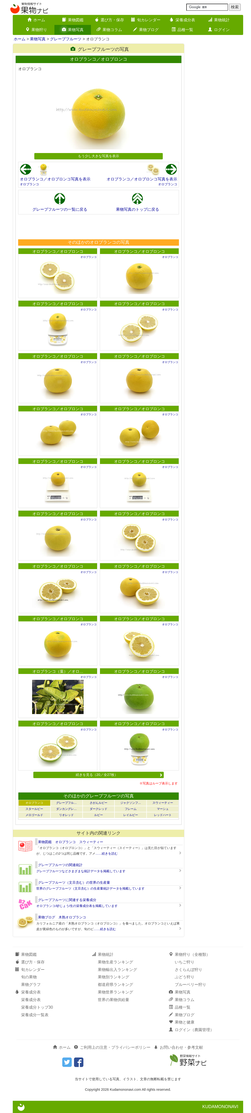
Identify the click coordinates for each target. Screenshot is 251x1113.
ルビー (98, 815)
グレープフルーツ (65, 39)
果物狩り (36, 30)
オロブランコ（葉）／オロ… (57, 671)
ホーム (36, 20)
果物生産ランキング (115, 962)
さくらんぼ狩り (188, 970)
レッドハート (163, 815)
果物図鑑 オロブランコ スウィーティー (70, 842)
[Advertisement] (98, 226)
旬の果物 (29, 977)
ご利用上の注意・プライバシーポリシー (112, 1047)
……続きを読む (106, 853)
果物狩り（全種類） (189, 954)
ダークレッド (98, 809)
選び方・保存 (109, 20)
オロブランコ (29, 184)
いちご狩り (184, 962)
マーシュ (163, 809)
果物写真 (73, 30)
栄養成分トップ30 (37, 1007)
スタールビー (34, 809)
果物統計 (219, 20)
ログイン (219, 30)
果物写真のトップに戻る (137, 209)
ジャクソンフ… (130, 802)
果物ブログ (146, 30)
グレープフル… (66, 802)
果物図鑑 (73, 20)
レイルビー (130, 815)
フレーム (131, 809)
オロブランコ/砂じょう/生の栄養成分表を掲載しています (77, 906)
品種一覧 (182, 30)
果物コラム (109, 30)
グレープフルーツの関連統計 (60, 865)
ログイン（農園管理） (191, 1030)
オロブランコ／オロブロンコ (57, 251)
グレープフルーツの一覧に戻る (59, 209)
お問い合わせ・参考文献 (178, 1047)
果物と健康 (181, 1022)
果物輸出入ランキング (117, 970)
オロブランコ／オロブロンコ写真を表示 (55, 179)
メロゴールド (34, 815)
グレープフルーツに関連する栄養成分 (67, 900)
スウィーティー (162, 802)
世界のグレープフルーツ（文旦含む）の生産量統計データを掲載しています (90, 888)
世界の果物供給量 (113, 1000)
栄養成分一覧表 (35, 1015)
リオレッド (66, 815)
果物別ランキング (113, 977)
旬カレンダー (146, 20)
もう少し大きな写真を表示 (98, 156)
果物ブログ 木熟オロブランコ (62, 917)
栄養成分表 (182, 20)
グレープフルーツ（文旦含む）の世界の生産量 (74, 882)
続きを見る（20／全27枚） (119, 775)
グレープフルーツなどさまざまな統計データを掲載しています (81, 871)
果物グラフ (31, 984)
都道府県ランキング (115, 984)
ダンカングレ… (66, 809)
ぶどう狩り (184, 977)
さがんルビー (98, 802)
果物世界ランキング (115, 992)
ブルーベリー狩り (190, 984)
